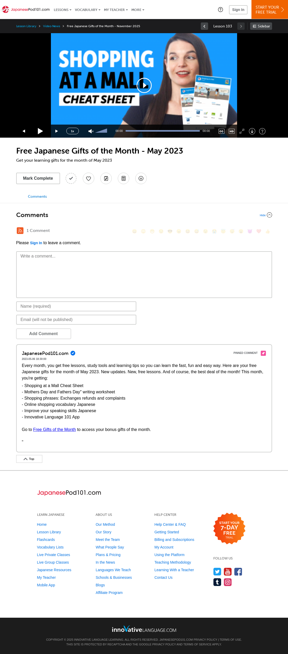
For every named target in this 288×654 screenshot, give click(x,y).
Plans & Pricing (108, 555)
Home (42, 524)
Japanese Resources (54, 570)
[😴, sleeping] (232, 231)
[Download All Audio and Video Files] (141, 178)
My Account (163, 547)
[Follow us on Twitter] (217, 572)
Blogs (100, 585)
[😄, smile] (134, 231)
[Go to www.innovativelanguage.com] (144, 628)
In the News (105, 562)
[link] (204, 26)
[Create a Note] (106, 178)
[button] (220, 9)
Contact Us (163, 577)
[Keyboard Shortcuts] (262, 131)
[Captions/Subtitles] (221, 131)
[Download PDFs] (123, 178)
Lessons (61, 10)
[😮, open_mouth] (241, 231)
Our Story (103, 532)
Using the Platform (169, 555)
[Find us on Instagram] (228, 582)
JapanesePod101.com (176, 639)
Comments (37, 196)
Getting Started (166, 532)
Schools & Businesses (114, 577)
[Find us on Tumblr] (217, 582)
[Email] (76, 320)
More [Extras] (136, 10)
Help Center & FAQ (170, 524)
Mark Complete (38, 178)
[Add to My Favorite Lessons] (88, 178)
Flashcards (46, 540)
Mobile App (46, 585)
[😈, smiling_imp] (249, 231)
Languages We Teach (113, 570)
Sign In (238, 10)
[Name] (76, 306)
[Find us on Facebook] (238, 572)
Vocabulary (86, 10)
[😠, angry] (178, 231)
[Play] (40, 131)
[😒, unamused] (161, 231)
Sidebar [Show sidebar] (264, 26)
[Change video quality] (231, 131)
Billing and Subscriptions (174, 540)
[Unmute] (91, 131)
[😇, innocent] (223, 231)
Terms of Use (230, 639)
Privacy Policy (205, 639)
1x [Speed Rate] (72, 131)
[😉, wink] (205, 231)
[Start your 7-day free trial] (229, 529)
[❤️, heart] (258, 231)
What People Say (110, 547)
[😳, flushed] (143, 231)
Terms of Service (197, 644)
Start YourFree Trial (270, 10)
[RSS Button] (20, 231)
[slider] (102, 131)
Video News (51, 26)
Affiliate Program (109, 593)
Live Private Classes (53, 555)
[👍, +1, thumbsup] (267, 231)
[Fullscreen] (242, 131)
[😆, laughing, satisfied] (187, 231)
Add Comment (43, 333)
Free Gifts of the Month (54, 429)
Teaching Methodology (172, 562)
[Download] (252, 131)
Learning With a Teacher (174, 570)
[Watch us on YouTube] (228, 572)
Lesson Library (26, 26)
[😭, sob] (214, 231)
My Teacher (114, 10)
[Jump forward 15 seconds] (56, 131)
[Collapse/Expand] (144, 215)
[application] (144, 85)
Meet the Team (108, 540)
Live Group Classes (53, 562)
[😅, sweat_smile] (196, 231)
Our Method (105, 524)
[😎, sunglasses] (170, 231)
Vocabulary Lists (50, 547)
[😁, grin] (152, 231)
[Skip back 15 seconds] (24, 131)
